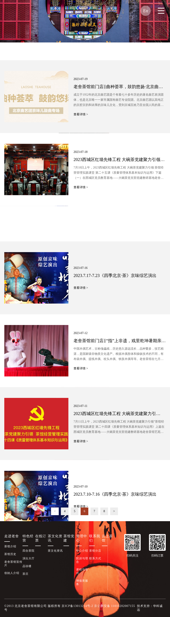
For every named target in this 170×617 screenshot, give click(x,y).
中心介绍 (82, 550)
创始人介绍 (11, 573)
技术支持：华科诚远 (150, 607)
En (145, 10)
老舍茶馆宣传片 (13, 563)
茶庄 (26, 573)
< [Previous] (55, 515)
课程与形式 (82, 571)
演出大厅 (29, 558)
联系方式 (95, 558)
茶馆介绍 (10, 546)
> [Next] (114, 515)
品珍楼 (27, 566)
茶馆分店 (95, 550)
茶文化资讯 (12, 51)
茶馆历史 (10, 554)
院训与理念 (82, 560)
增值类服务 (82, 582)
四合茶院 (29, 550)
